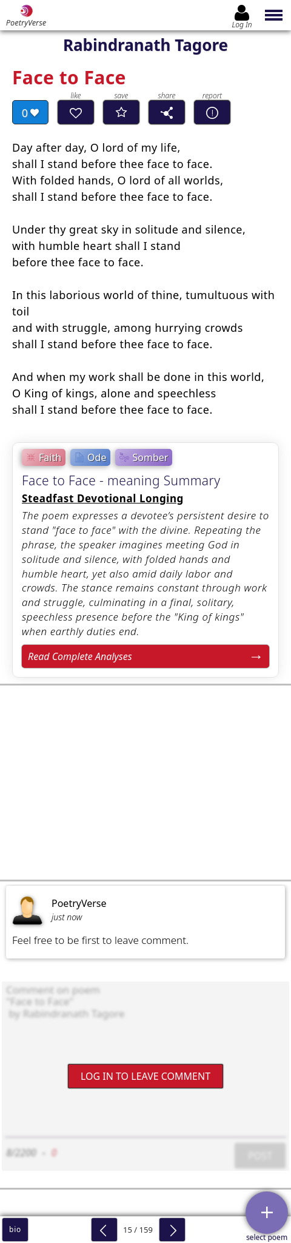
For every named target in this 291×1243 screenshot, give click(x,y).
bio (15, 1229)
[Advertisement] (145, 783)
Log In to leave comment (145, 1076)
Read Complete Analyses (80, 656)
